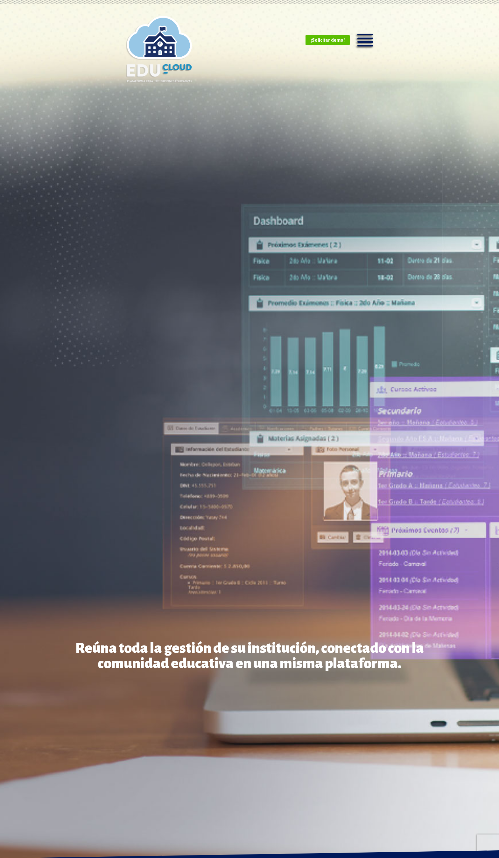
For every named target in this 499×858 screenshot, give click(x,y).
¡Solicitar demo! (328, 40)
